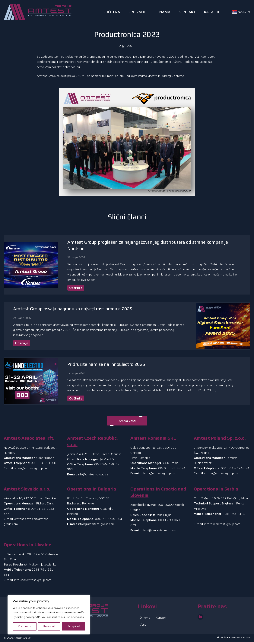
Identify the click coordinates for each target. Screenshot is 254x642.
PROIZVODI (138, 12)
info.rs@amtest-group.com (222, 524)
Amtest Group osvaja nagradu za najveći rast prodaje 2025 (72, 308)
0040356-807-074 (171, 468)
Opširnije (75, 288)
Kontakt (187, 12)
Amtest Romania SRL (153, 438)
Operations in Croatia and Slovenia (158, 492)
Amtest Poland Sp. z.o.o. (220, 438)
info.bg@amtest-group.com (96, 524)
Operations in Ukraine (27, 544)
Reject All (49, 626)
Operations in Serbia (216, 488)
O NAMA (163, 12)
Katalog (212, 12)
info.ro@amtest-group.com (159, 473)
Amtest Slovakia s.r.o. (27, 488)
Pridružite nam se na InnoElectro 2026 (106, 364)
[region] (49, 614)
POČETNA (111, 12)
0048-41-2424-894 (235, 468)
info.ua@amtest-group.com (32, 580)
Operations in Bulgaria (91, 488)
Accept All (73, 626)
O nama (145, 617)
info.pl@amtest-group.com (222, 473)
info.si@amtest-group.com (158, 530)
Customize (24, 626)
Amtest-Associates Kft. (29, 438)
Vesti (143, 624)
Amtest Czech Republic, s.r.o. (92, 441)
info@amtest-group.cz (93, 474)
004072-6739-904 (108, 519)
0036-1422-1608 (43, 463)
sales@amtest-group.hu (30, 468)
